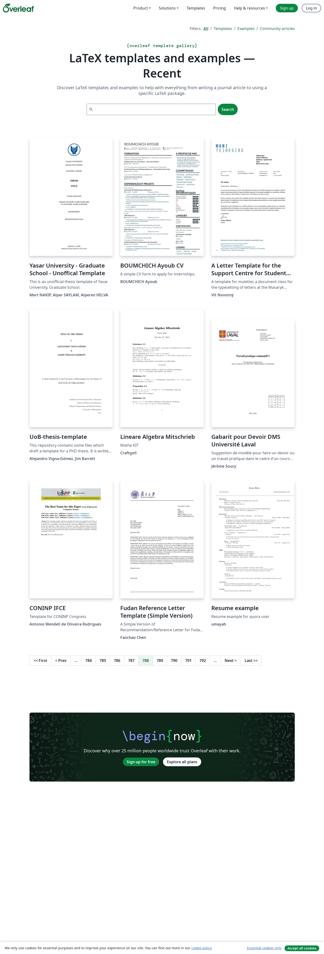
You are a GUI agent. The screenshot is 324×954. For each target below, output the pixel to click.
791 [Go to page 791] (188, 660)
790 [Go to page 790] (174, 660)
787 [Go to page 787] (131, 660)
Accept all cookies (301, 948)
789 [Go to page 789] (160, 660)
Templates (223, 28)
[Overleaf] (18, 8)
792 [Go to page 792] (202, 660)
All (205, 28)
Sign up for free (141, 761)
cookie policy (201, 948)
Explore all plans (182, 761)
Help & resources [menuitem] (249, 8)
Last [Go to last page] (251, 660)
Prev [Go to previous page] (61, 660)
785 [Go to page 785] (103, 660)
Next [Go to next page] (231, 660)
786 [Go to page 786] (117, 660)
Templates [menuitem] (196, 8)
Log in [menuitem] (311, 8)
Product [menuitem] (140, 8)
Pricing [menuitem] (219, 8)
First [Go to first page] (40, 660)
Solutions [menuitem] (167, 8)
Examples (246, 28)
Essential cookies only (264, 948)
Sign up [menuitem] (287, 8)
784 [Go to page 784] (88, 660)
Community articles (277, 28)
